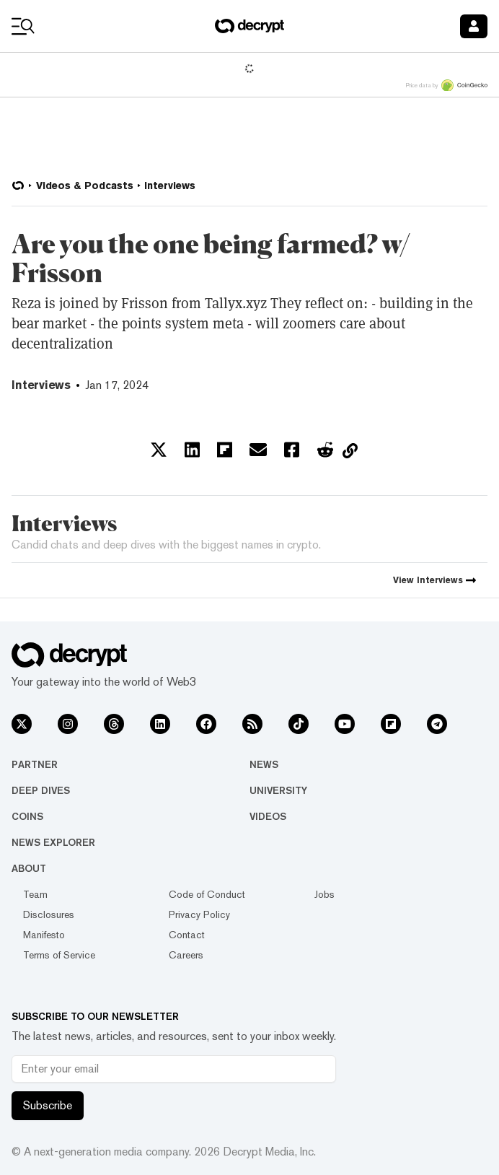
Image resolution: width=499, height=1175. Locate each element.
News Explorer (53, 842)
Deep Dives (41, 790)
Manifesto (44, 934)
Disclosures (48, 914)
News (264, 764)
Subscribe (47, 1105)
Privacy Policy (199, 914)
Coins (27, 816)
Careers (186, 955)
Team (35, 894)
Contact (187, 934)
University (278, 790)
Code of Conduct (207, 894)
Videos (268, 816)
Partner (35, 764)
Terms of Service (59, 955)
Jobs (324, 894)
